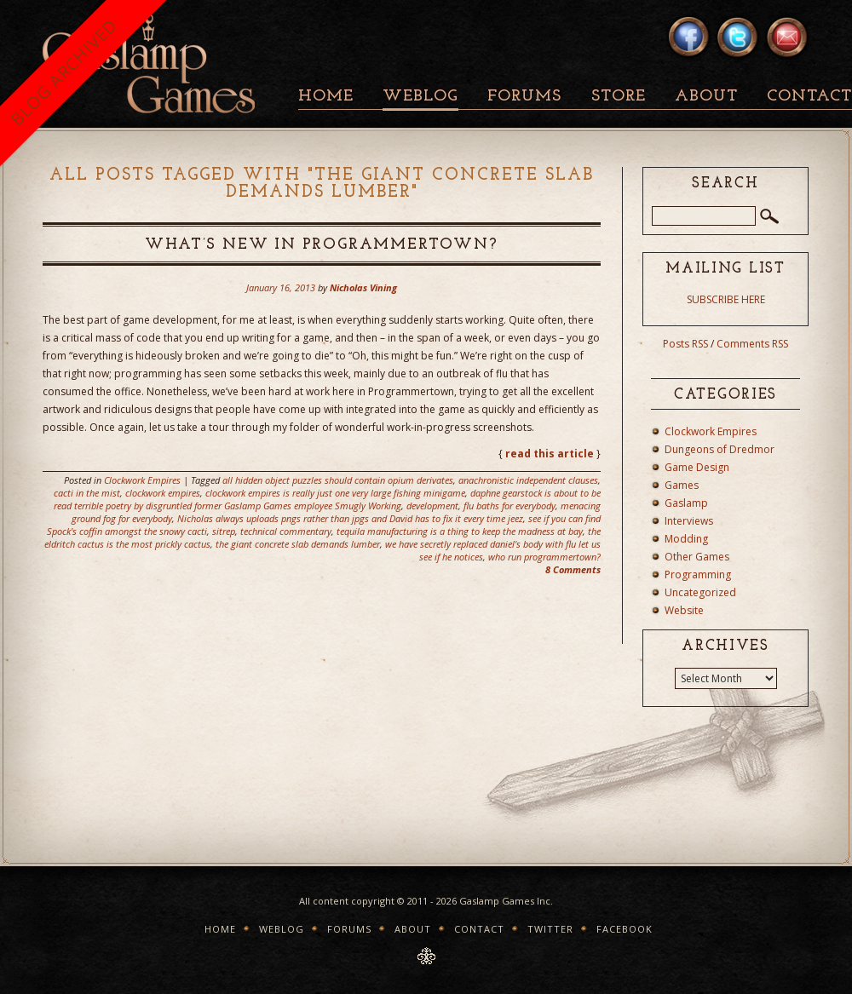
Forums (524, 97)
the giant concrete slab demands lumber (298, 543)
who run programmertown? (544, 556)
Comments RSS (752, 343)
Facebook (624, 928)
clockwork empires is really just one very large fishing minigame (335, 492)
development (432, 505)
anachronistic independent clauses (528, 480)
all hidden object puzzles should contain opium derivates (337, 480)
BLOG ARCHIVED (63, 72)
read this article (549, 453)
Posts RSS (685, 343)
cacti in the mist (87, 492)
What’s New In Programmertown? (321, 245)
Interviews (689, 521)
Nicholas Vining (363, 287)
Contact (479, 928)
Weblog (420, 97)
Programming (698, 574)
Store (618, 97)
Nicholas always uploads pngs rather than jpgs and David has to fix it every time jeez (350, 518)
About (706, 97)
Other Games (697, 556)
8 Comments (573, 569)
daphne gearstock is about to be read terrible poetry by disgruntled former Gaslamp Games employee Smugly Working (327, 499)
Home (326, 97)
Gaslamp (686, 503)
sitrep (223, 531)
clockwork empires (162, 492)
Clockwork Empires (142, 480)
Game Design (697, 467)
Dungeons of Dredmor (719, 449)
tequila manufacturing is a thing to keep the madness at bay (460, 531)
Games (682, 485)
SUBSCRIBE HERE (726, 299)
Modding (686, 538)
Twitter (550, 928)
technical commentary (285, 531)
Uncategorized (700, 592)
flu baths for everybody (509, 505)
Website (684, 610)
